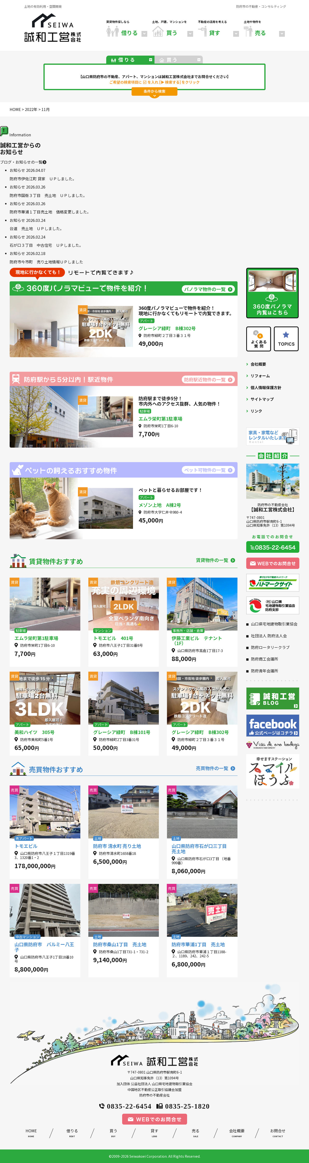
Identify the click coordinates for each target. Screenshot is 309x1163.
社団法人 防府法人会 (269, 636)
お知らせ (17, 170)
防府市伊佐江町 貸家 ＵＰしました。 (43, 179)
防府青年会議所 (264, 671)
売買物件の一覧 (215, 768)
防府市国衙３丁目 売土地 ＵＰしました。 (48, 195)
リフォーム (260, 375)
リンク (256, 411)
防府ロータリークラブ (270, 647)
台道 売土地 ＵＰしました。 (37, 228)
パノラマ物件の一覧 (208, 289)
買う (113, 1134)
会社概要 (258, 364)
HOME (31, 1134)
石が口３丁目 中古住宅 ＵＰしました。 (46, 245)
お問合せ (277, 1134)
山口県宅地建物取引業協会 (274, 624)
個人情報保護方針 (266, 387)
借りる (72, 1134)
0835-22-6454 (125, 1106)
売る (195, 1134)
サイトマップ (262, 399)
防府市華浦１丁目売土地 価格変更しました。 (50, 212)
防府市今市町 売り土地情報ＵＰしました (46, 262)
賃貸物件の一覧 (215, 560)
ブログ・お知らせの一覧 (23, 162)
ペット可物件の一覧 (208, 469)
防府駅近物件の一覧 (208, 379)
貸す (154, 1134)
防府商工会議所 (264, 659)
